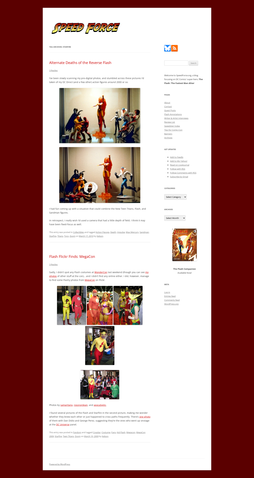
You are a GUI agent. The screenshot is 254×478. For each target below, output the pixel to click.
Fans (113, 432)
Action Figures (102, 232)
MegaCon (90, 280)
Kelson (100, 236)
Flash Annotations (173, 114)
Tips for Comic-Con (173, 129)
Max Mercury (132, 232)
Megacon (130, 432)
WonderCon (100, 272)
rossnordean (81, 405)
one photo (144, 416)
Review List (169, 122)
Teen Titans (68, 436)
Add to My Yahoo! (178, 161)
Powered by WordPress (59, 464)
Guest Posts (170, 110)
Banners (168, 133)
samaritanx (66, 405)
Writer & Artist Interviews (176, 118)
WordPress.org (171, 303)
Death (113, 232)
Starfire (52, 236)
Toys (66, 236)
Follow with (177, 168)
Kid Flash (121, 432)
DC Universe (62, 424)
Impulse (121, 232)
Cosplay (97, 432)
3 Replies (53, 70)
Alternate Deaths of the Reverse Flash (80, 62)
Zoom (72, 236)
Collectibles (78, 232)
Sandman (144, 232)
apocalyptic (100, 405)
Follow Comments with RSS (183, 172)
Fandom (77, 432)
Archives (168, 137)
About (167, 102)
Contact (168, 106)
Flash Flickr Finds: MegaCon (72, 256)
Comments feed (172, 300)
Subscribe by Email (179, 176)
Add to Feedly (176, 157)
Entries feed (170, 296)
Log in (167, 292)
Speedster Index (172, 126)
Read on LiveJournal (179, 165)
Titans (60, 236)
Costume (106, 432)
